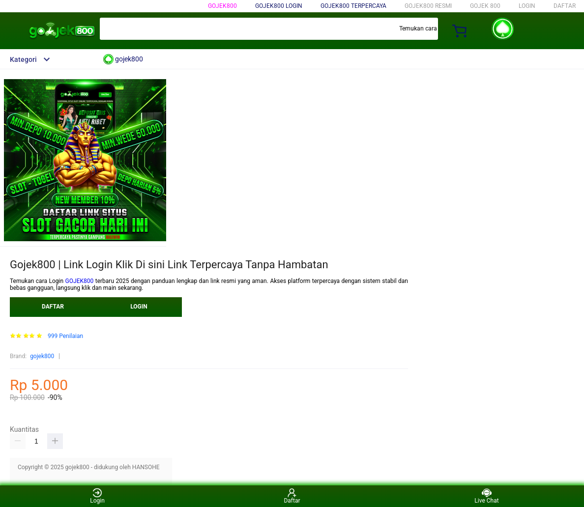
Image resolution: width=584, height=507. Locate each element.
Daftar (292, 496)
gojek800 (222, 5)
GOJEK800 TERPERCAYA (353, 5)
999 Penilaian (65, 336)
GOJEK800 (79, 281)
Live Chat (486, 496)
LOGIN (527, 5)
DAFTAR (565, 5)
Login (97, 496)
